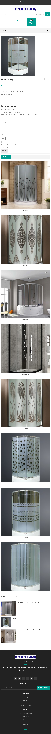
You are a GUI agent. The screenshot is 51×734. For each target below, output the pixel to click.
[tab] (26, 102)
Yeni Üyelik (26, 732)
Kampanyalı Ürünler (26, 705)
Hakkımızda (26, 700)
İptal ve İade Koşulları (26, 721)
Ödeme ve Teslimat (26, 724)
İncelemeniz (4, 122)
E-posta (3, 138)
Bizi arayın (20, 20)
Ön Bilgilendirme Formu (26, 719)
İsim (2, 134)
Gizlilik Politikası (26, 716)
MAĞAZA (26, 703)
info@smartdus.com (25, 670)
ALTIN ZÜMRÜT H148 (48, 79)
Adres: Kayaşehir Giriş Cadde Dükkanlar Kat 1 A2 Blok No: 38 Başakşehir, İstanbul (25, 667)
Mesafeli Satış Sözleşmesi (26, 713)
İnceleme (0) (5, 102)
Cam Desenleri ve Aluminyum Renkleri (15, 91)
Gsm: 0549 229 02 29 (25, 673)
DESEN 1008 (46, 79)
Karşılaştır (17, 86)
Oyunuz (3, 117)
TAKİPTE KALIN (25, 684)
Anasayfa (26, 697)
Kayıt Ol (25, 1)
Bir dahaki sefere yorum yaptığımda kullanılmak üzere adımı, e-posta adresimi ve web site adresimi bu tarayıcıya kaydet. (25, 146)
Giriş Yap (31, 1)
